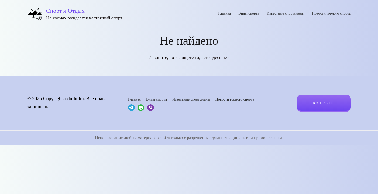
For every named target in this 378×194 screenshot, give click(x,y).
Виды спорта (248, 13)
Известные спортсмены (285, 13)
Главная (224, 13)
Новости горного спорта (331, 13)
